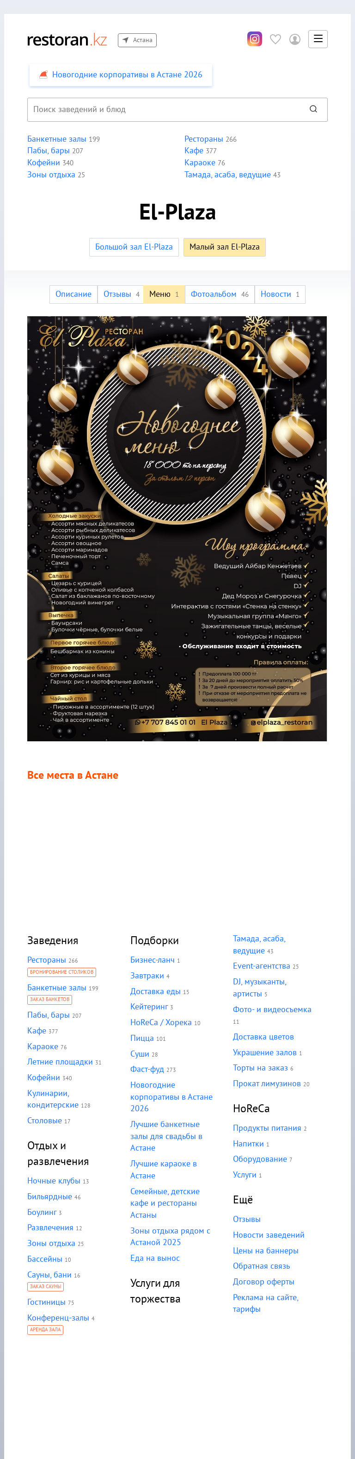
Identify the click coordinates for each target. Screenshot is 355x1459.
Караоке (42, 1046)
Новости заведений (268, 1235)
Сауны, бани (49, 1275)
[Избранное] (275, 39)
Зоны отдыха (50, 1243)
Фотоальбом (219, 294)
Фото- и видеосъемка (271, 1009)
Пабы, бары (48, 1015)
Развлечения (50, 1227)
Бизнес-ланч (152, 960)
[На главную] (67, 39)
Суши (140, 1054)
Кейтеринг (148, 1007)
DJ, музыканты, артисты (274, 982)
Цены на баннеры (265, 1251)
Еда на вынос (154, 1258)
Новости (279, 294)
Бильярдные (49, 1196)
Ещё (243, 1200)
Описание (74, 294)
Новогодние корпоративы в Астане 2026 (170, 1097)
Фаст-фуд (147, 1069)
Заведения (53, 940)
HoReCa (251, 1109)
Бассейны (44, 1259)
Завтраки (147, 976)
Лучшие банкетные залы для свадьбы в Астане (166, 1136)
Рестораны (46, 960)
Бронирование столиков (62, 973)
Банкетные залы (56, 988)
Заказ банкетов (50, 1000)
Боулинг (41, 1212)
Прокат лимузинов (266, 1083)
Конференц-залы (58, 1318)
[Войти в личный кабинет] (295, 39)
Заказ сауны (45, 1287)
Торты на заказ (260, 1068)
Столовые (44, 1120)
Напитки (248, 1144)
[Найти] (313, 109)
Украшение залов (264, 1052)
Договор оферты (263, 1282)
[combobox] (162, 109)
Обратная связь (261, 1266)
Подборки (154, 940)
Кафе (36, 1031)
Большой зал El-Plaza (134, 247)
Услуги (245, 1175)
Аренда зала (45, 1330)
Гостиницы (46, 1302)
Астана (137, 40)
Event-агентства (261, 966)
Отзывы (122, 294)
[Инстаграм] (254, 39)
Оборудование (259, 1159)
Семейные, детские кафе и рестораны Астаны (164, 1203)
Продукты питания (266, 1128)
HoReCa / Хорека (160, 1022)
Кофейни (43, 1077)
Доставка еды (155, 991)
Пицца (141, 1038)
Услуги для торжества (156, 1291)
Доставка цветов (263, 1037)
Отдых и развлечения (58, 1154)
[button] (318, 39)
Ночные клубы (53, 1181)
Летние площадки (59, 1062)
